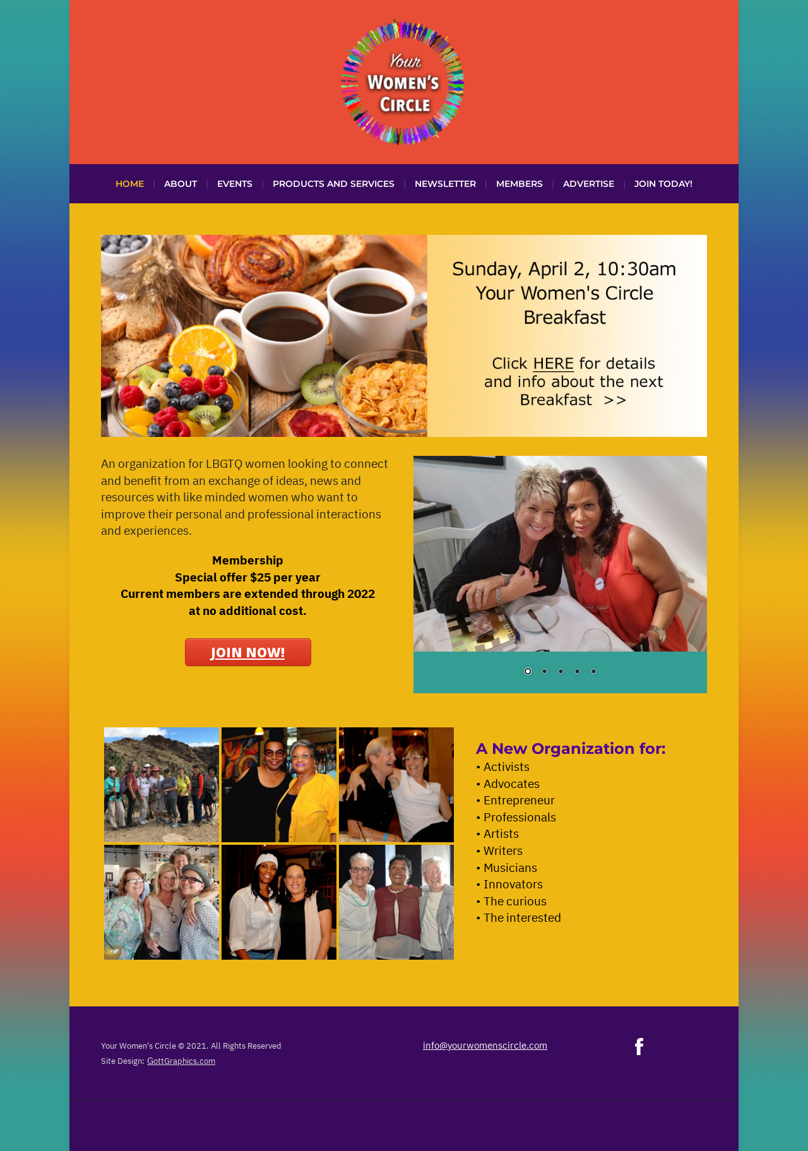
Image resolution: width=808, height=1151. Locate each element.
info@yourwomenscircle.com (485, 1045)
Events (234, 183)
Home (130, 183)
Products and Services (334, 183)
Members (519, 183)
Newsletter (445, 183)
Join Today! (663, 183)
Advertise (588, 183)
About (180, 183)
